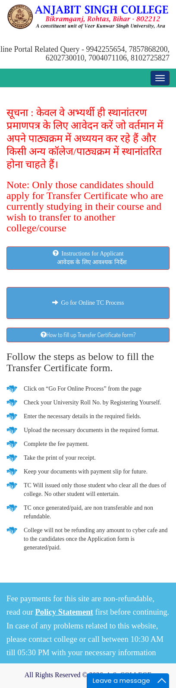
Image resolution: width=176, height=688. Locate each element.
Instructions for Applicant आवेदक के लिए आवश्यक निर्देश (88, 257)
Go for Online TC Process (88, 303)
